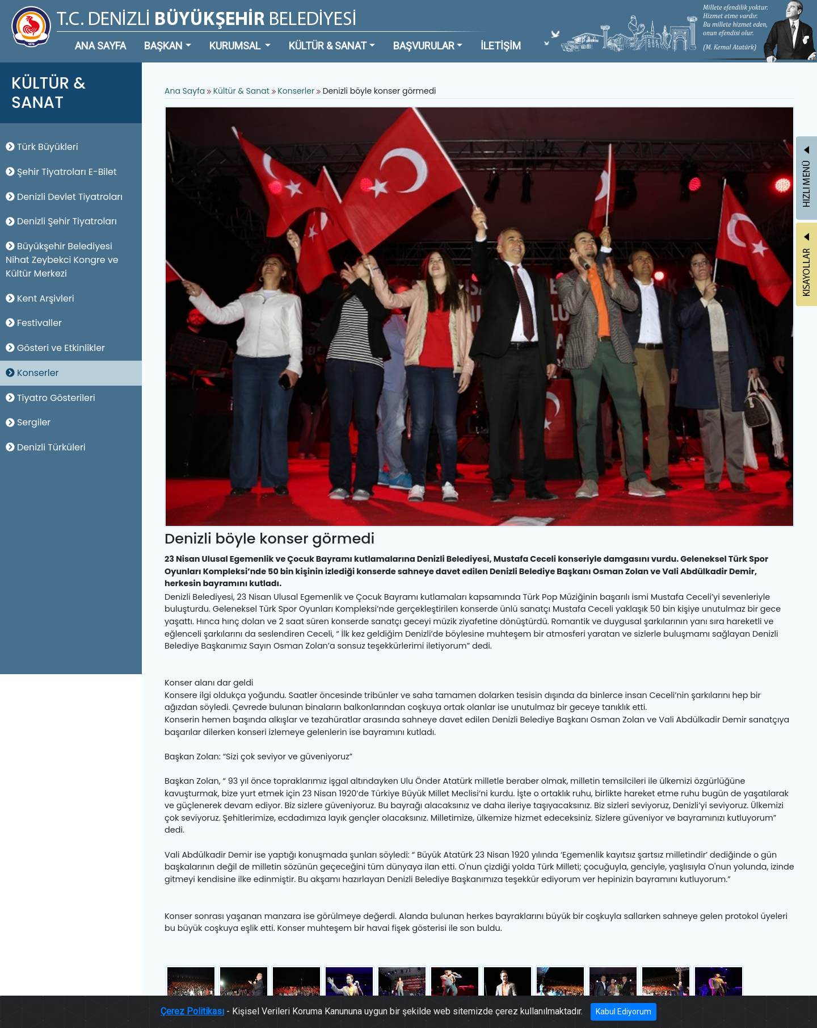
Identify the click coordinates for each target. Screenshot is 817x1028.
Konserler (32, 372)
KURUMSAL (236, 46)
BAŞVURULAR (423, 46)
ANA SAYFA (100, 46)
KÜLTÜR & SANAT (328, 46)
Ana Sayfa (185, 91)
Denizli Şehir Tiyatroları (61, 221)
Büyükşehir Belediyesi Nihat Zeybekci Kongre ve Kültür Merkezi (62, 260)
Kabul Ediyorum (623, 1013)
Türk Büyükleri (42, 146)
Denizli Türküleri (46, 447)
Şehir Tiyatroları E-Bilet (61, 171)
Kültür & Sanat (242, 91)
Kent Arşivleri (40, 298)
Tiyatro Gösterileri (50, 397)
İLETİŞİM (501, 46)
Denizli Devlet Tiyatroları (64, 196)
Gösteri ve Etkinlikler (55, 347)
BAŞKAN (163, 46)
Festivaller (34, 322)
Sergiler (28, 422)
